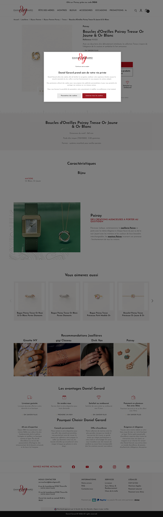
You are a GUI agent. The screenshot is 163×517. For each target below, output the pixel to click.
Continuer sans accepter (82, 66)
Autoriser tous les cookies (94, 95)
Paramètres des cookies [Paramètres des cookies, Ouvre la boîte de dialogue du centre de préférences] (69, 95)
